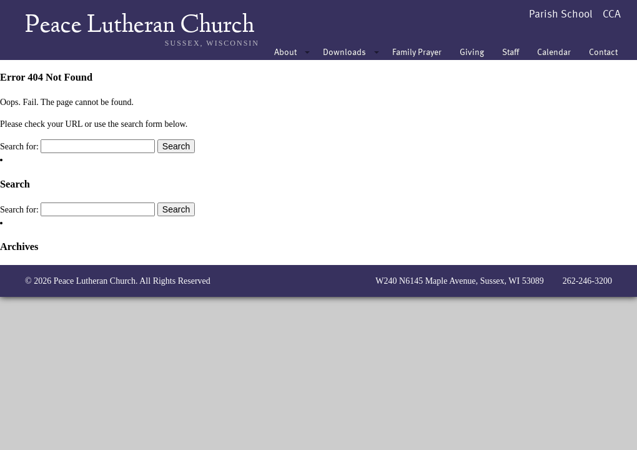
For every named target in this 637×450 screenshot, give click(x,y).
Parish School (561, 13)
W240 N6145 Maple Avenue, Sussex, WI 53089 (459, 281)
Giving (472, 51)
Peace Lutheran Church (139, 26)
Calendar (554, 51)
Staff (510, 51)
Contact (603, 51)
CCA (612, 13)
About (285, 51)
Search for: (19, 146)
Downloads (344, 51)
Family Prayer (417, 51)
